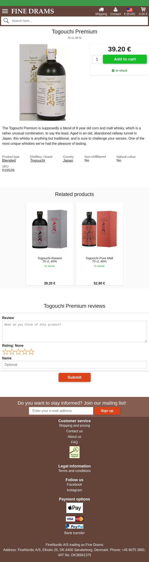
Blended (9, 160)
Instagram (74, 490)
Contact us (74, 431)
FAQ (74, 442)
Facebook (74, 484)
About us (74, 436)
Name (7, 358)
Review (8, 318)
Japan (68, 160)
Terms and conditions (74, 471)
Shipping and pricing (74, 425)
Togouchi (37, 160)
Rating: (13, 345)
